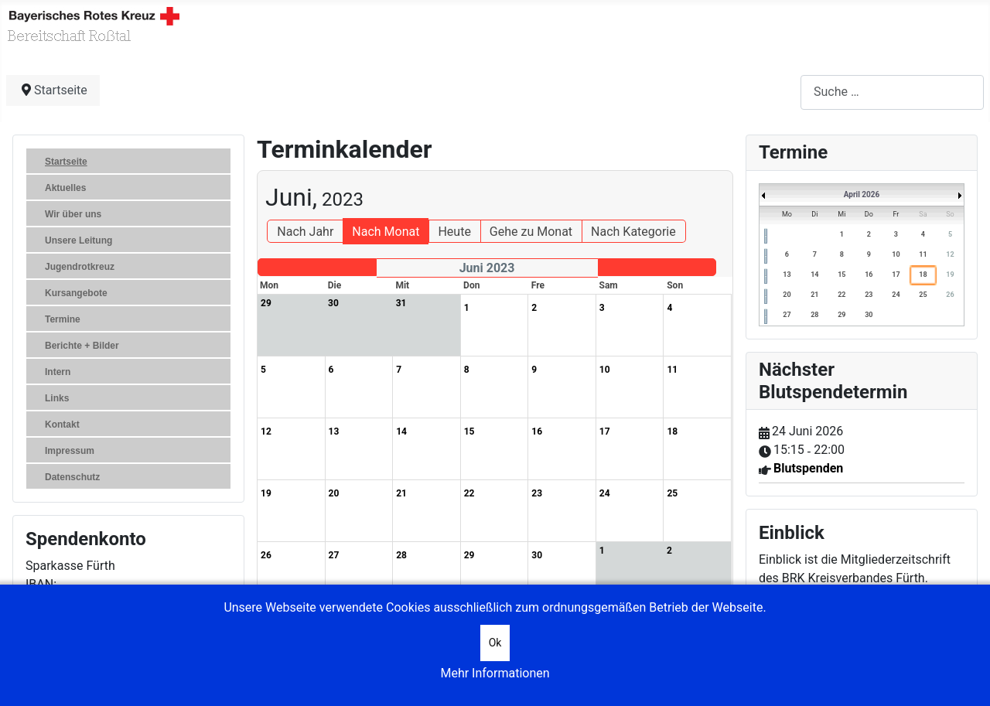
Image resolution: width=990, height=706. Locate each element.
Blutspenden (808, 468)
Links (57, 398)
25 (923, 294)
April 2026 (862, 194)
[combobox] (892, 92)
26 (950, 294)
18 (923, 274)
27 (786, 315)
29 (841, 315)
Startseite (66, 161)
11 (923, 254)
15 (841, 274)
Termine (62, 319)
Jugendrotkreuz (79, 266)
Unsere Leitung (78, 240)
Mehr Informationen (494, 673)
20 (786, 294)
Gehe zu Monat (531, 231)
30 (868, 315)
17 (896, 274)
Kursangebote (76, 293)
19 (950, 274)
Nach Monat (385, 231)
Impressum (69, 450)
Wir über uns (73, 214)
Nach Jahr (305, 231)
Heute (454, 231)
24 (896, 294)
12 (950, 254)
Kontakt (62, 424)
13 (786, 274)
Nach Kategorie (633, 231)
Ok (495, 642)
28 (814, 315)
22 (841, 294)
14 (814, 274)
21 (814, 294)
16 (868, 274)
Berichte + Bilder (82, 345)
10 (896, 254)
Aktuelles (65, 187)
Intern (57, 372)
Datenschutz (72, 477)
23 (868, 294)
